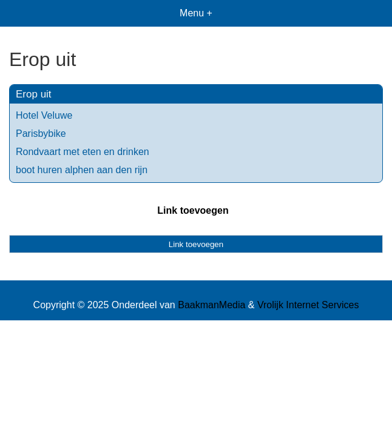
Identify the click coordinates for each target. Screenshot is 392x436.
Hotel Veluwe (44, 115)
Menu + (196, 13)
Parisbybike (41, 133)
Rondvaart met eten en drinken (82, 152)
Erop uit (34, 94)
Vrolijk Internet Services (308, 305)
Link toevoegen (192, 210)
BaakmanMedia (211, 305)
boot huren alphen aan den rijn (81, 170)
